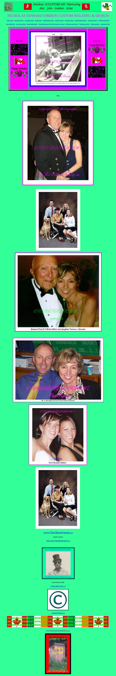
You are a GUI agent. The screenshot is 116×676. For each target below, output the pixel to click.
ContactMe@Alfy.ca (58, 586)
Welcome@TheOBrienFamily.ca (58, 541)
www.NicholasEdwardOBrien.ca (58, 631)
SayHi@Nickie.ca (58, 613)
